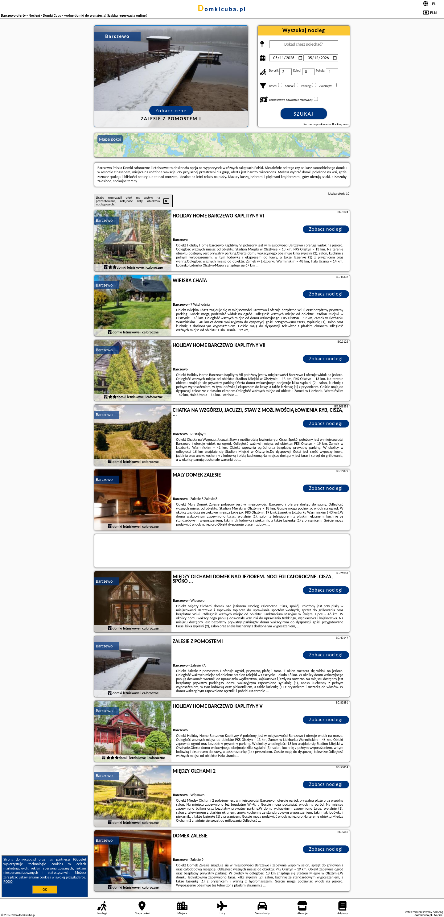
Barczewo (104, 220)
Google (79, 859)
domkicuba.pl (222, 9)
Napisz (438, 915)
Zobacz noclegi (326, 229)
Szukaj (304, 113)
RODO (8, 881)
